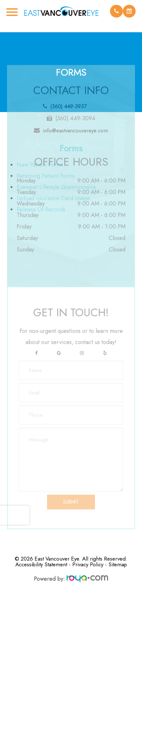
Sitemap (117, 564)
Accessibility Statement (41, 564)
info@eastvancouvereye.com (75, 121)
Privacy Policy (87, 564)
